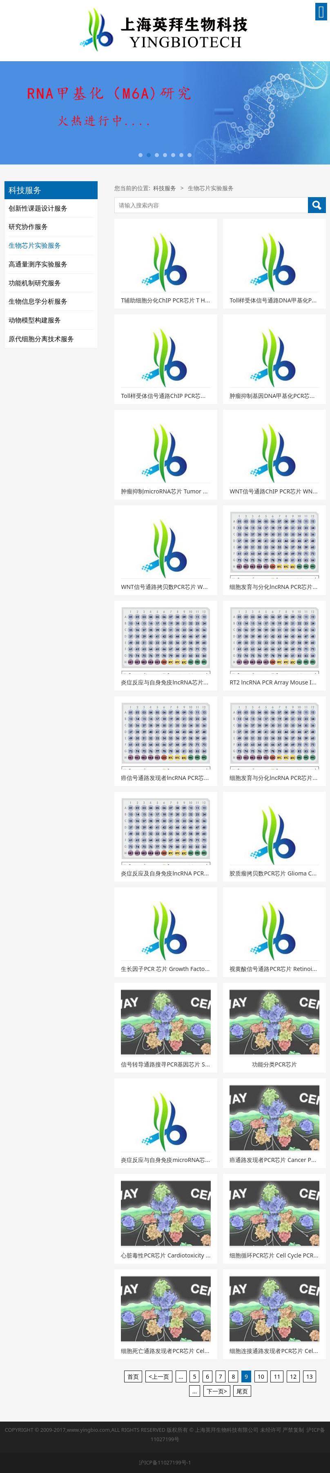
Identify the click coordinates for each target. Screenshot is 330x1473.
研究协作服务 (28, 226)
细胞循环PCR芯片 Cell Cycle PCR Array (279, 1255)
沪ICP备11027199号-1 (165, 1462)
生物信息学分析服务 (38, 301)
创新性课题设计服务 (38, 208)
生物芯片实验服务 (35, 245)
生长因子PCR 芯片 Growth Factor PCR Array (178, 969)
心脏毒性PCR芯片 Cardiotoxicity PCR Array (176, 1255)
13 (309, 1376)
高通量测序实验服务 (38, 264)
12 (293, 1376)
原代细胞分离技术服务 (41, 338)
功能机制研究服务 (35, 282)
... (181, 1376)
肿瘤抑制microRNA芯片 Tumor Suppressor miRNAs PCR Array (202, 491)
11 (277, 1376)
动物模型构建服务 (35, 319)
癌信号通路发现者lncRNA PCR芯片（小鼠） (176, 778)
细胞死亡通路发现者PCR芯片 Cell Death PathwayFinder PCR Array (207, 1351)
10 (261, 1376)
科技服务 (164, 188)
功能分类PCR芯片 (274, 1064)
